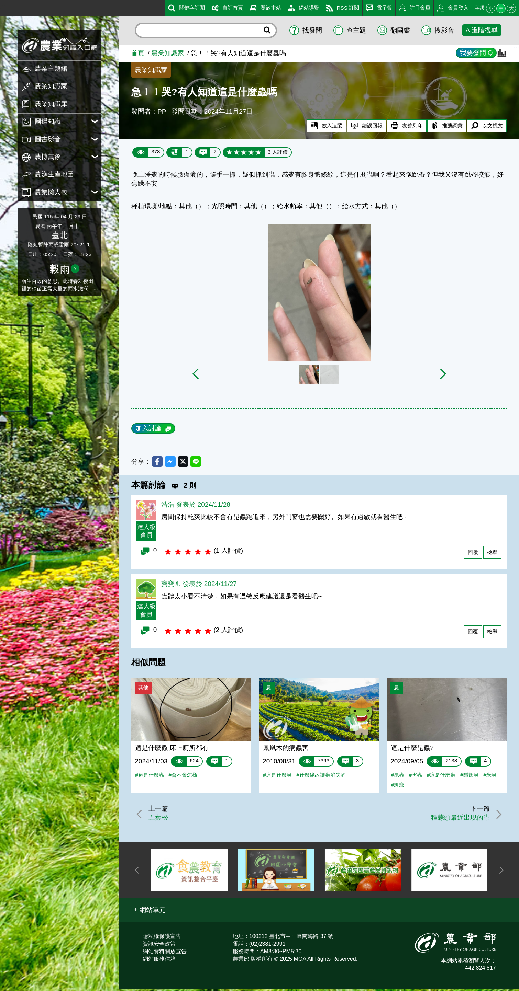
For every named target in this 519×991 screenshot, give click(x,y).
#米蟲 (489, 777)
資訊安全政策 (159, 946)
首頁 (137, 53)
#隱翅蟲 (469, 777)
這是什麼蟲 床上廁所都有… (175, 749)
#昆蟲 (397, 777)
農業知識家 (167, 53)
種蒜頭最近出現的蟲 (458, 819)
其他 (143, 690)
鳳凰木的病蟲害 (286, 749)
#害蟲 (415, 777)
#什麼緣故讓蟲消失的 (321, 777)
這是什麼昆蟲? (412, 749)
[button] (149, 912)
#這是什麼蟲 (149, 777)
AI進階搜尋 (481, 30)
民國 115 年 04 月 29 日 (59, 216)
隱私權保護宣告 (162, 938)
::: (2, 6)
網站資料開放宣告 (165, 953)
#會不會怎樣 (182, 777)
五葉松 (160, 819)
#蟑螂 (397, 787)
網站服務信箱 (159, 961)
